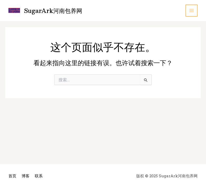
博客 (26, 175)
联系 (39, 175)
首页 (12, 175)
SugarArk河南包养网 (53, 10)
